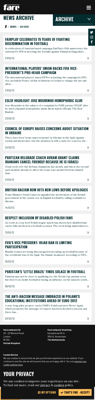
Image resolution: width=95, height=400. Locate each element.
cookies (59, 385)
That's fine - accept (75, 392)
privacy (45, 385)
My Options (47, 392)
